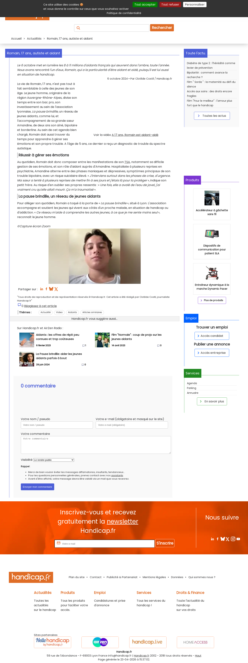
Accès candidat (209, 336)
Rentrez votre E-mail (38, 543)
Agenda (192, 383)
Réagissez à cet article (40, 306)
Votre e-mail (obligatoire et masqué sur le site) (130, 419)
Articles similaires (92, 312)
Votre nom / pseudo (35, 419)
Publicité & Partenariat (122, 577)
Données (177, 577)
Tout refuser (170, 4)
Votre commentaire (35, 434)
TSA (127, 162)
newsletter (122, 521)
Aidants (72, 312)
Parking (191, 388)
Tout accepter (145, 4)
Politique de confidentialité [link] (124, 13)
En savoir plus (211, 401)
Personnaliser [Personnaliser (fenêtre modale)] (195, 4)
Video (59, 312)
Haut (198, 655)
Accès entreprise (211, 352)
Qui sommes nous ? (201, 577)
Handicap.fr (141, 655)
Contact (96, 577)
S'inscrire (165, 543)
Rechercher (162, 27)
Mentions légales (154, 577)
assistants (117, 475)
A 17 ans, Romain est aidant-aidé (135, 135)
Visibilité (26, 460)
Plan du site (77, 577)
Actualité (46, 312)
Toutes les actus (211, 115)
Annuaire (192, 393)
